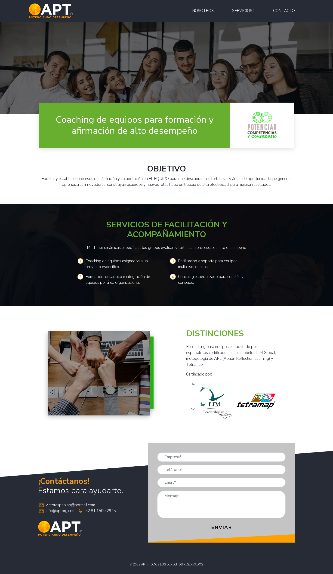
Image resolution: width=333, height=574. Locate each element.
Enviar (221, 527)
